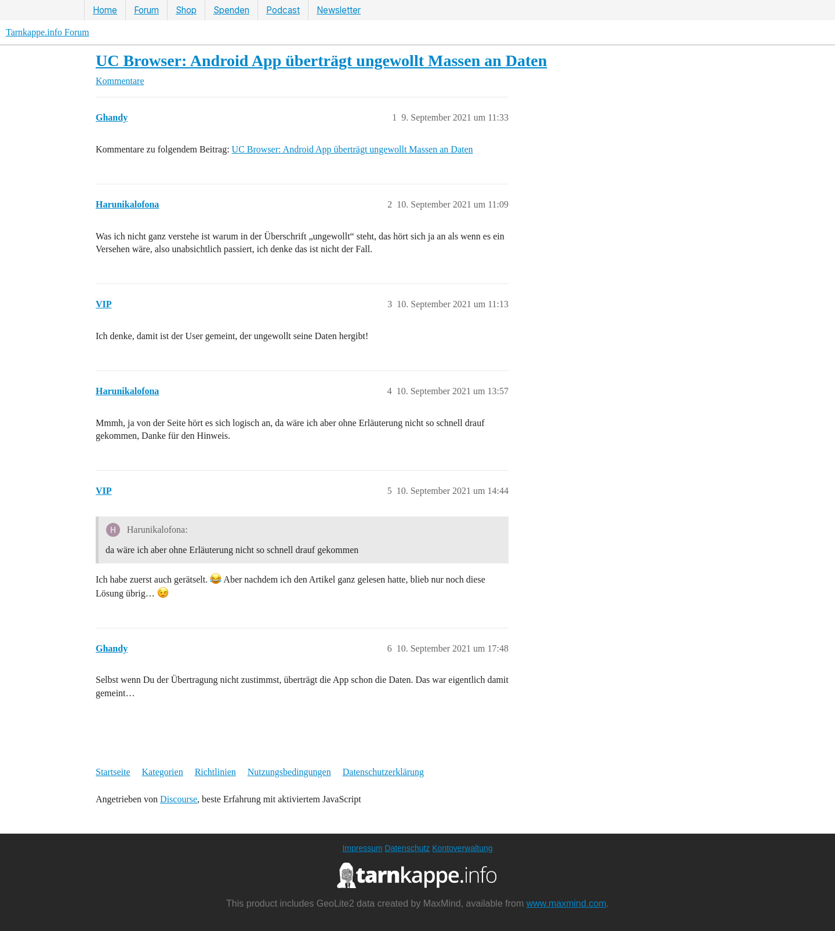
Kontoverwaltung (462, 848)
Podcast (283, 10)
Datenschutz (407, 848)
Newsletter (339, 10)
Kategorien (162, 772)
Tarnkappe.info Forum (47, 32)
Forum (146, 10)
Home (105, 10)
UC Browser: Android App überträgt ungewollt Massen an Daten (321, 61)
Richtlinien (215, 772)
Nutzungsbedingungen (289, 772)
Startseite (113, 772)
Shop (186, 10)
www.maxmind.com (567, 903)
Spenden (231, 10)
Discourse (178, 799)
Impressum (362, 848)
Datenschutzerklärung (383, 772)
